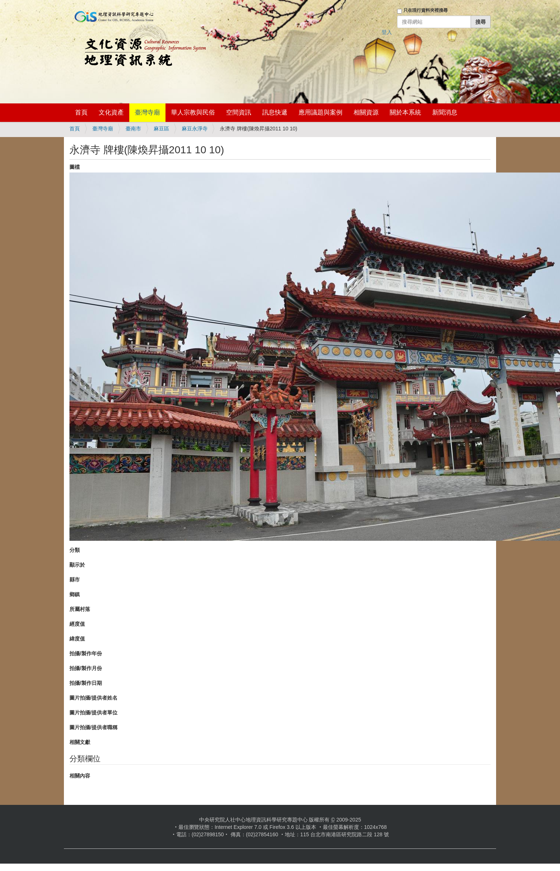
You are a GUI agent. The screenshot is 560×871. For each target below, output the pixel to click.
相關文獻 (79, 742)
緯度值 (77, 639)
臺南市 (133, 128)
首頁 (81, 112)
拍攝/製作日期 (85, 683)
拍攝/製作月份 (85, 668)
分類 (74, 550)
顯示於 (77, 565)
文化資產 (111, 112)
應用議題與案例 (320, 112)
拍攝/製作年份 (85, 653)
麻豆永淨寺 (195, 128)
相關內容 (79, 776)
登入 (387, 32)
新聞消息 (444, 112)
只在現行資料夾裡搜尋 (425, 10)
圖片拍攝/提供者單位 (93, 712)
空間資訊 (238, 112)
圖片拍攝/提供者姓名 (93, 698)
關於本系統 (405, 112)
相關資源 (366, 112)
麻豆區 (161, 128)
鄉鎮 (74, 594)
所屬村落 (79, 609)
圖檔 (74, 167)
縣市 (74, 580)
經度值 (77, 624)
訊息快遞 (274, 112)
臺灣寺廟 (147, 112)
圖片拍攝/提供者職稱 (93, 727)
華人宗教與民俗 (193, 112)
